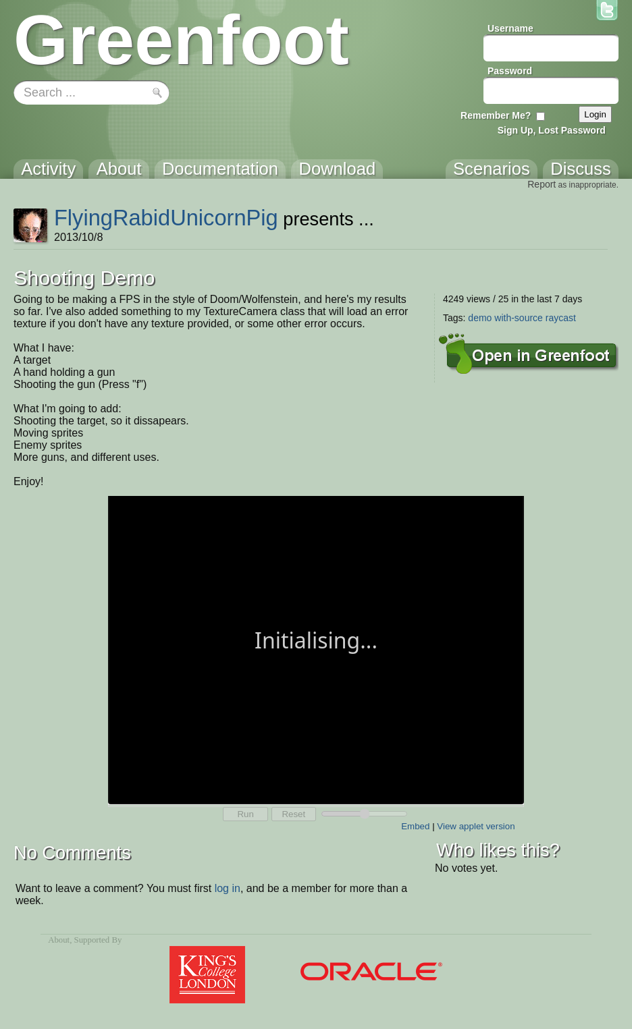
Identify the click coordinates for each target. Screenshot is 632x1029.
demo (480, 317)
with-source (518, 317)
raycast (561, 317)
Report (541, 184)
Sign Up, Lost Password (552, 130)
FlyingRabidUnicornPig (166, 217)
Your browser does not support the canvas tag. (316, 649)
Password (510, 70)
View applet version (476, 826)
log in (227, 888)
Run (245, 814)
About (59, 940)
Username (510, 28)
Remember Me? (495, 115)
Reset (293, 814)
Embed (415, 826)
